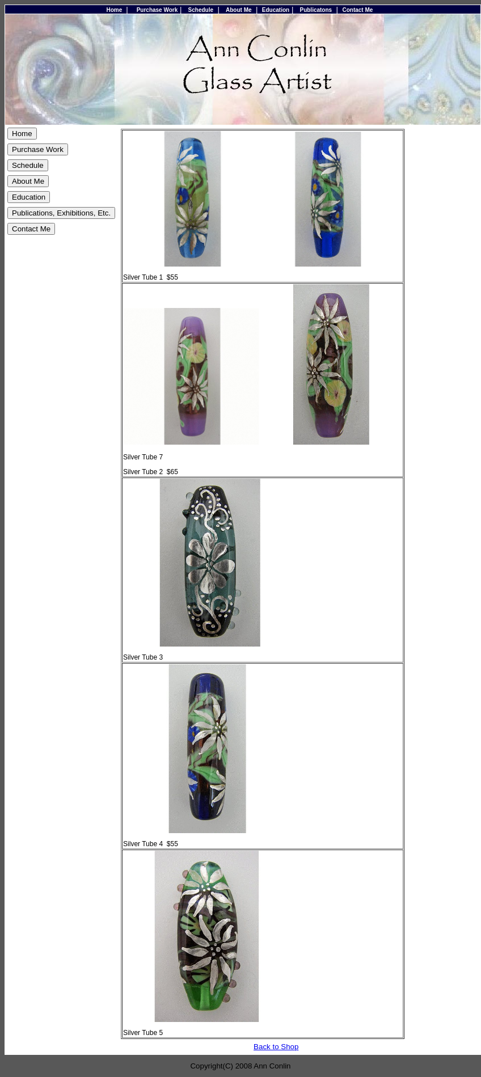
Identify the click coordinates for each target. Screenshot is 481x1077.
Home (115, 10)
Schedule (200, 10)
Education (275, 10)
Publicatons (315, 10)
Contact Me (357, 10)
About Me (239, 10)
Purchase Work (157, 10)
